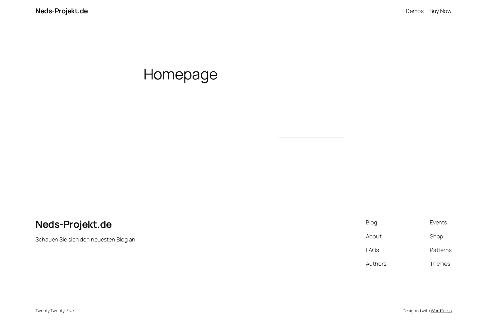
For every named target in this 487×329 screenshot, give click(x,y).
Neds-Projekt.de (61, 11)
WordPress (441, 310)
